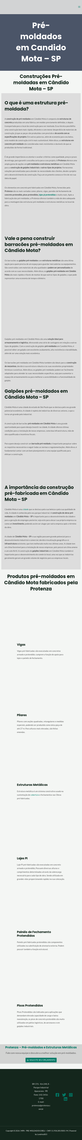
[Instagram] (71, 1095)
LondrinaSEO (42, 1134)
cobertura (35, 795)
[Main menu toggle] (79, 7)
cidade (25, 509)
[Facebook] (57, 1095)
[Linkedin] (66, 1099)
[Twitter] (64, 1095)
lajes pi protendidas (47, 195)
